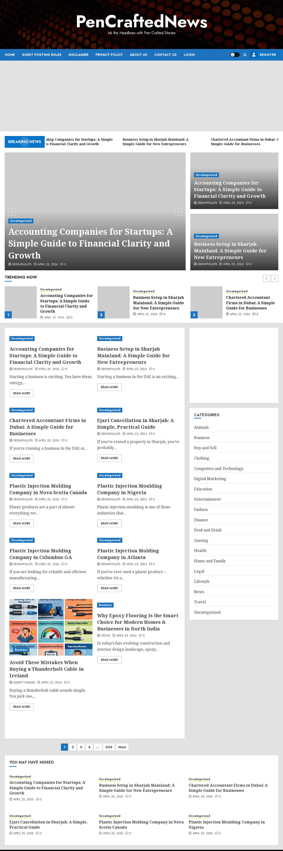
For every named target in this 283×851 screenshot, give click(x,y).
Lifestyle (202, 581)
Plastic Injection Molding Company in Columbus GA (40, 553)
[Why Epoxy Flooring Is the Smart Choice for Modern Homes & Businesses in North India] (138, 605)
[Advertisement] (141, 96)
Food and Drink (208, 530)
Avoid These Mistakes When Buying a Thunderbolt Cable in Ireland (46, 669)
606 (108, 742)
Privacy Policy (109, 54)
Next (122, 742)
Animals (201, 427)
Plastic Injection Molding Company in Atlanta (128, 553)
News (199, 591)
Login (189, 54)
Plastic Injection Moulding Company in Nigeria (129, 489)
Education (203, 489)
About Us (138, 54)
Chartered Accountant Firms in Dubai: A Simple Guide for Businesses (250, 303)
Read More (21, 393)
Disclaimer (78, 54)
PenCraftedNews (141, 21)
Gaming (201, 540)
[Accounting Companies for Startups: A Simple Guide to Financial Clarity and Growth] (21, 302)
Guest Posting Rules (41, 54)
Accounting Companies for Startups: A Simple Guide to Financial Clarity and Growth (90, 243)
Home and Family (210, 560)
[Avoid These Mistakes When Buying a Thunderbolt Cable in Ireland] (50, 627)
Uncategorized (21, 221)
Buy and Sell (205, 447)
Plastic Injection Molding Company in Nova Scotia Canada (48, 489)
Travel (200, 601)
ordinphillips (22, 265)
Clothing (201, 458)
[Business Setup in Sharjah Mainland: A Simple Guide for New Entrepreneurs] (114, 302)
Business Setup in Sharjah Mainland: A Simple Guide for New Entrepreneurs (230, 250)
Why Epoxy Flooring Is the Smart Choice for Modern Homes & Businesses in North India (137, 622)
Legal (199, 571)
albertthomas (24, 683)
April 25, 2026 (48, 265)
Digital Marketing (210, 478)
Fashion (201, 509)
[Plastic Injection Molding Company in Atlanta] (138, 540)
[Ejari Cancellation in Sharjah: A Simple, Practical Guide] (138, 410)
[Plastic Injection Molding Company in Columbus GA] (50, 540)
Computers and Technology (218, 468)
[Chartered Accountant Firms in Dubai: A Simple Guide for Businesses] (207, 302)
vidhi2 (105, 636)
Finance (201, 519)
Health (200, 550)
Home (10, 54)
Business (21, 650)
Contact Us (165, 54)
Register (263, 54)
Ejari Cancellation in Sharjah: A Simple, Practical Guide (135, 423)
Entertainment (207, 499)
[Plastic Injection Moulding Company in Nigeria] (138, 475)
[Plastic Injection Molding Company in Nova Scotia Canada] (50, 475)
